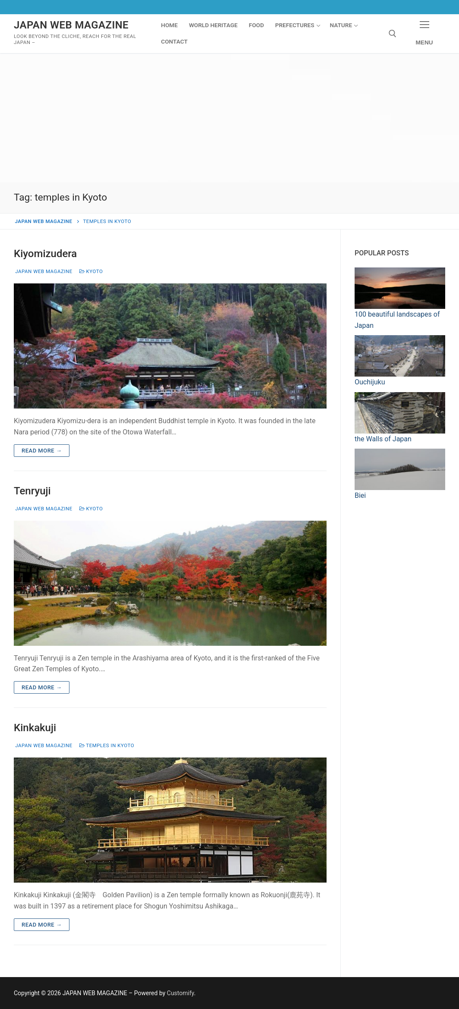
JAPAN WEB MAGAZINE (71, 25)
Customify (180, 993)
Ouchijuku (370, 382)
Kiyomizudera (45, 254)
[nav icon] (424, 33)
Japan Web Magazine (43, 271)
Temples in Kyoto (106, 745)
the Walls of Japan (383, 439)
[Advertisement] (229, 117)
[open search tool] (392, 34)
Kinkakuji (35, 728)
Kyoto (91, 271)
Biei (360, 495)
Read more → (42, 450)
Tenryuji (32, 491)
